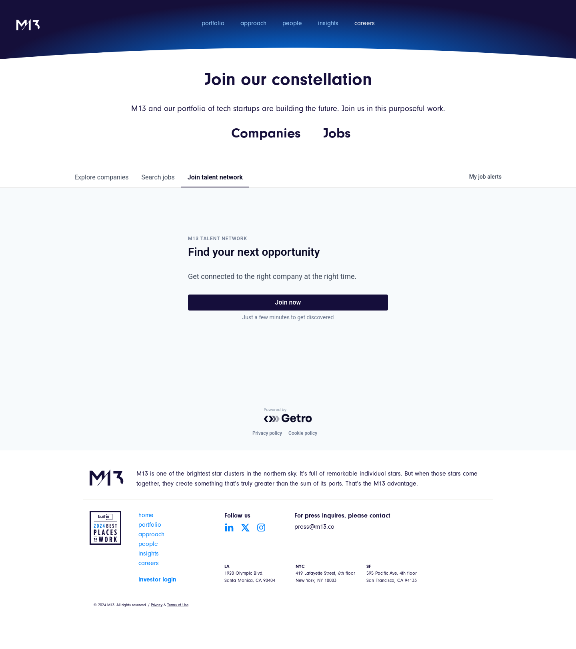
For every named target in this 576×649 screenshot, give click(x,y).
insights (328, 24)
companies (101, 177)
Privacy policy (267, 433)
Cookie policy (302, 433)
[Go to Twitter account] (245, 527)
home (146, 516)
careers (364, 24)
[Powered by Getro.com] (288, 415)
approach (253, 24)
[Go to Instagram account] (261, 527)
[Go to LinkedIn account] (229, 527)
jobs (157, 177)
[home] (28, 30)
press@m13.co (314, 527)
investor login (157, 580)
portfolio (213, 24)
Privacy (156, 605)
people (292, 24)
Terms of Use (177, 605)
